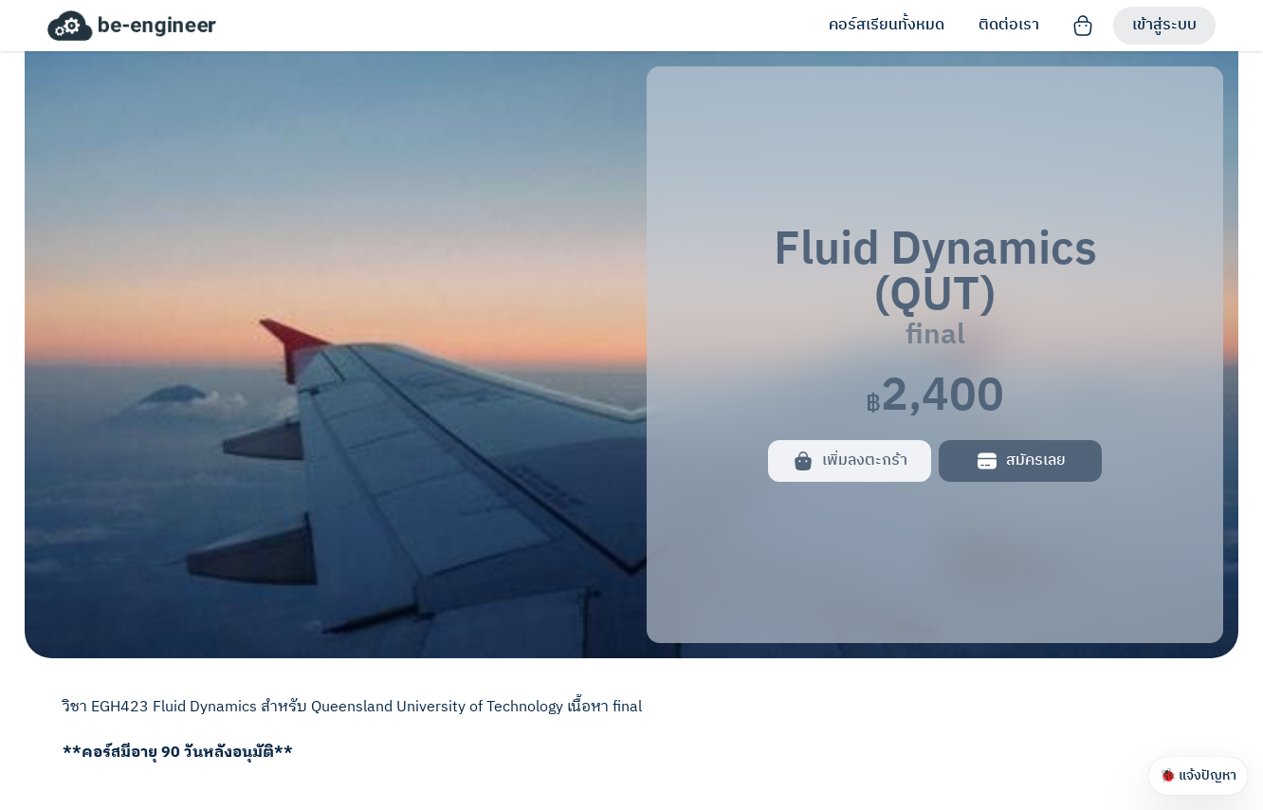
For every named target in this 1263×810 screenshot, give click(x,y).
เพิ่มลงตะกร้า (849, 460)
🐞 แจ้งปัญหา (1198, 775)
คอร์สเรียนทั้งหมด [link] (886, 25)
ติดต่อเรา (1009, 25)
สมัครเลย (1021, 460)
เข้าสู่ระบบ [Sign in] (1164, 25)
